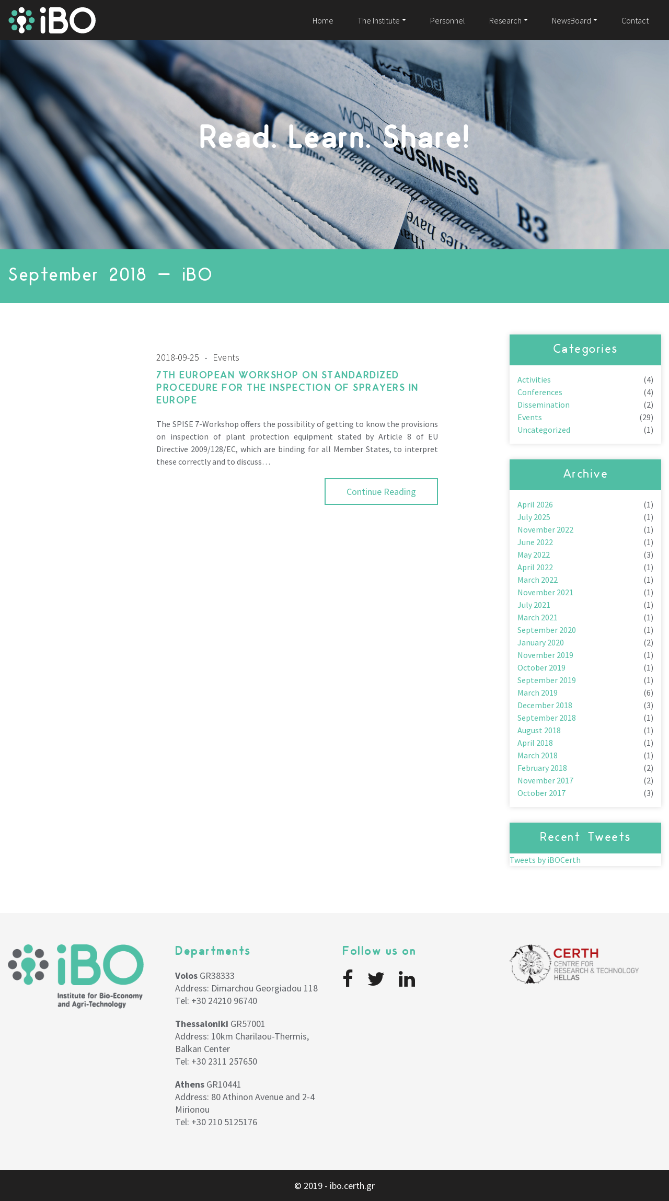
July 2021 (533, 604)
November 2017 (545, 780)
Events (529, 417)
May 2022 (533, 554)
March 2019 (537, 692)
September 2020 (546, 630)
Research (505, 20)
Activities (534, 379)
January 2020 (540, 642)
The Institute (378, 20)
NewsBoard (571, 20)
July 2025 (533, 517)
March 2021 (537, 617)
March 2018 (537, 755)
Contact (635, 20)
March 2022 (537, 579)
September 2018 (546, 717)
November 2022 (545, 529)
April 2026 (535, 504)
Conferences (539, 392)
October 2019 (541, 667)
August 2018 (539, 730)
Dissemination (543, 404)
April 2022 (535, 567)
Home (323, 20)
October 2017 (541, 793)
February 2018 (542, 768)
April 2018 (535, 742)
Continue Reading (381, 492)
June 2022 (535, 542)
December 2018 (544, 705)
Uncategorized (543, 429)
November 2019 (545, 655)
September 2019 (546, 680)
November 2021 (545, 592)
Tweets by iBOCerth (545, 859)
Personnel (447, 20)
